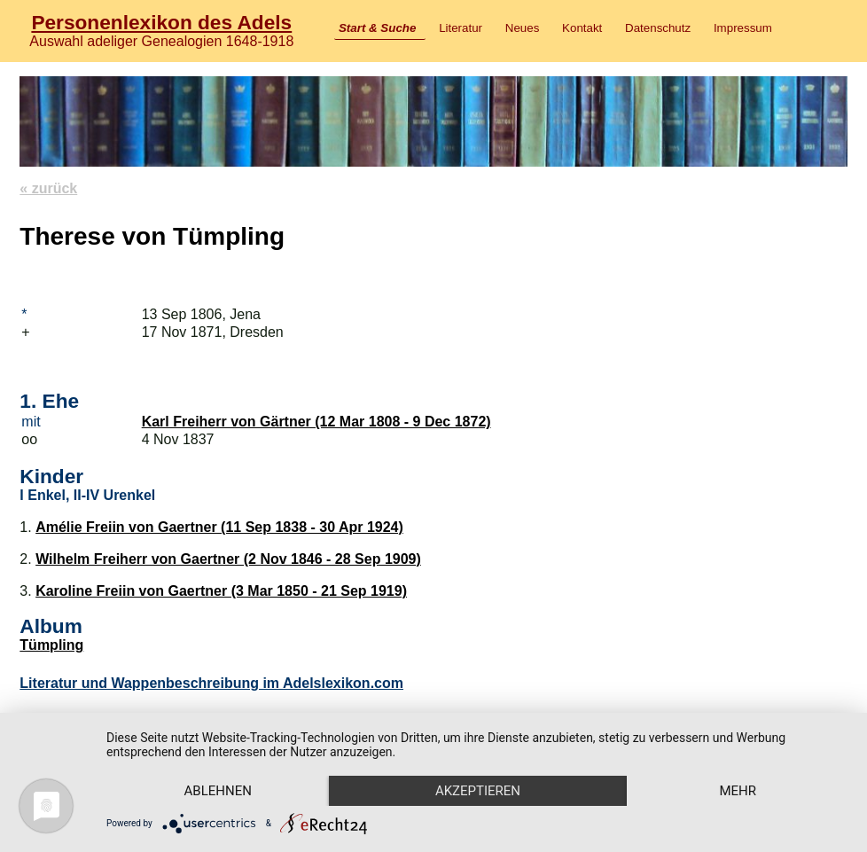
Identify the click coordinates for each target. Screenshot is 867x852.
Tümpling (51, 645)
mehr (737, 791)
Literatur (460, 28)
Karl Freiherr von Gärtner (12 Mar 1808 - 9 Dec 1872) (316, 421)
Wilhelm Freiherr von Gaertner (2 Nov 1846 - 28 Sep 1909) (228, 559)
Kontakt (582, 28)
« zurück (48, 188)
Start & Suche (377, 28)
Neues (522, 28)
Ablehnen (218, 791)
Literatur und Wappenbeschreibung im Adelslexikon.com (211, 683)
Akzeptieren (477, 791)
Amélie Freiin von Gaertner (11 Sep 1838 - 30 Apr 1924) (219, 527)
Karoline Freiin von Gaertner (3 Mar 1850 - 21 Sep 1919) (221, 590)
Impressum (743, 28)
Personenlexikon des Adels (161, 22)
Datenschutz (658, 28)
